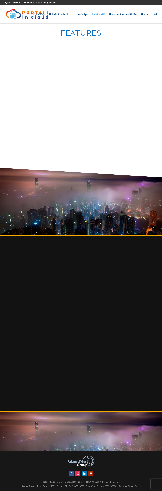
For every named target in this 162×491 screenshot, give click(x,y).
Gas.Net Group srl (75, 482)
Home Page (39, 14)
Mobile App (82, 14)
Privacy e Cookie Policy (130, 486)
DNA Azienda (93, 482)
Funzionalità (98, 14)
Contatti (145, 14)
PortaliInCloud (48, 482)
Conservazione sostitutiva (123, 14)
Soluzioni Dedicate (59, 14)
